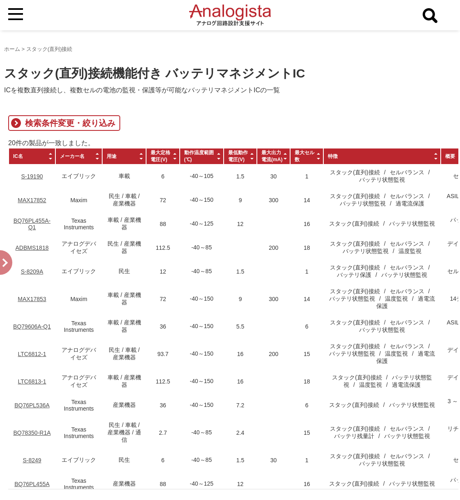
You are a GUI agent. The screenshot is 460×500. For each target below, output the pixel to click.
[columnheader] (32, 156)
